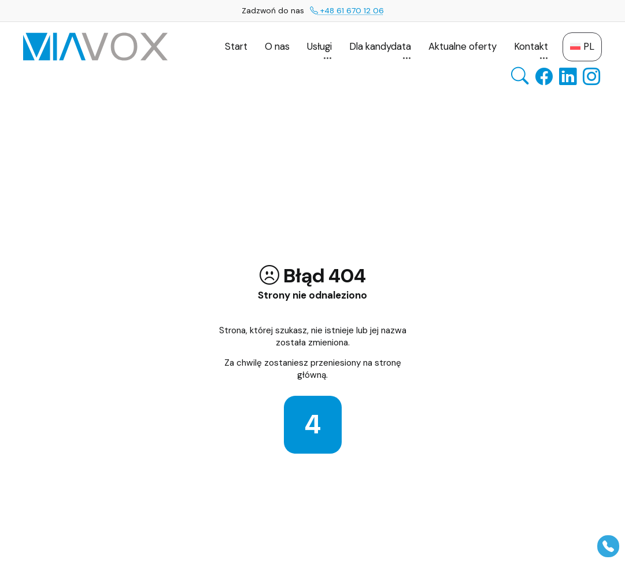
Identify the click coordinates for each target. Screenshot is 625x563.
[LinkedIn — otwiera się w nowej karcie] (567, 76)
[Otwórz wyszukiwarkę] (519, 76)
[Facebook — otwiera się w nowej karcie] (544, 76)
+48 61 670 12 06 (347, 10)
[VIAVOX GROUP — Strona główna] (95, 46)
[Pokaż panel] (608, 546)
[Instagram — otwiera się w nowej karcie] (591, 76)
